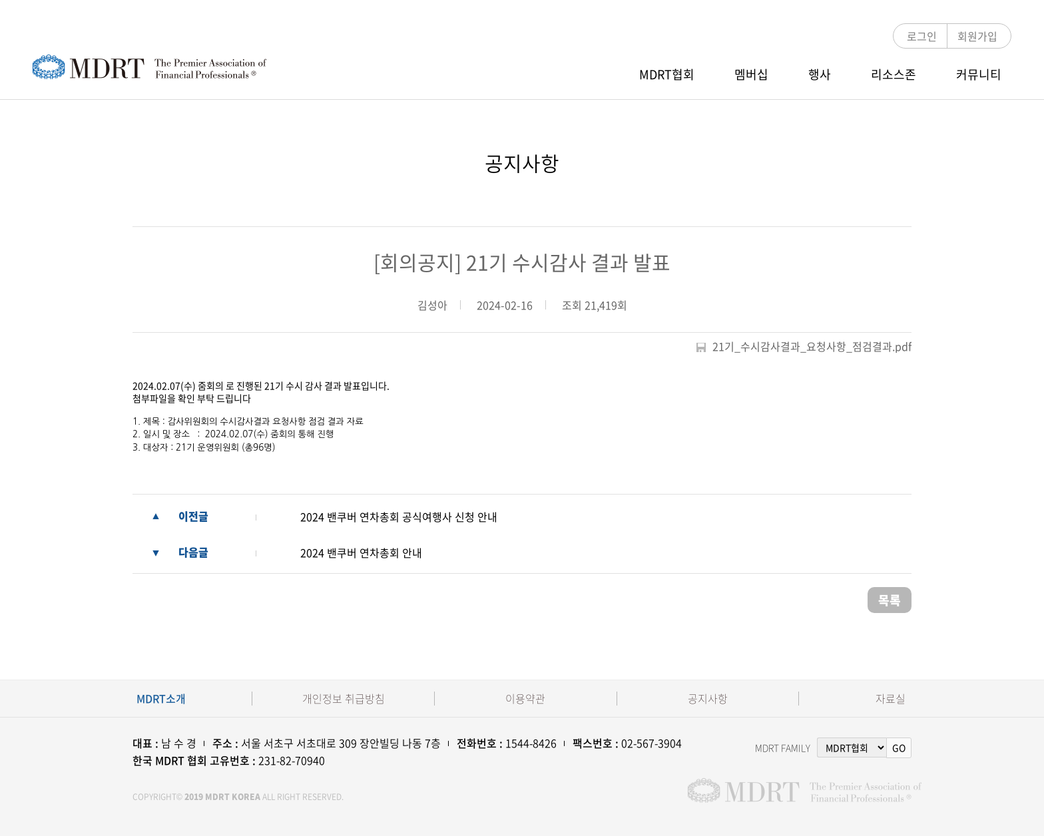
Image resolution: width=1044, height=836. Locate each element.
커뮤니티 (978, 74)
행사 (819, 74)
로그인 (922, 36)
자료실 (891, 699)
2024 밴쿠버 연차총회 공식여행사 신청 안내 (398, 516)
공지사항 (708, 699)
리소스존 (893, 74)
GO (899, 747)
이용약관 (525, 699)
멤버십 (751, 74)
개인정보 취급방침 (343, 699)
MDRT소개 (161, 699)
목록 (889, 600)
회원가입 (977, 36)
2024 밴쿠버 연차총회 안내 (361, 552)
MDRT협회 (666, 74)
